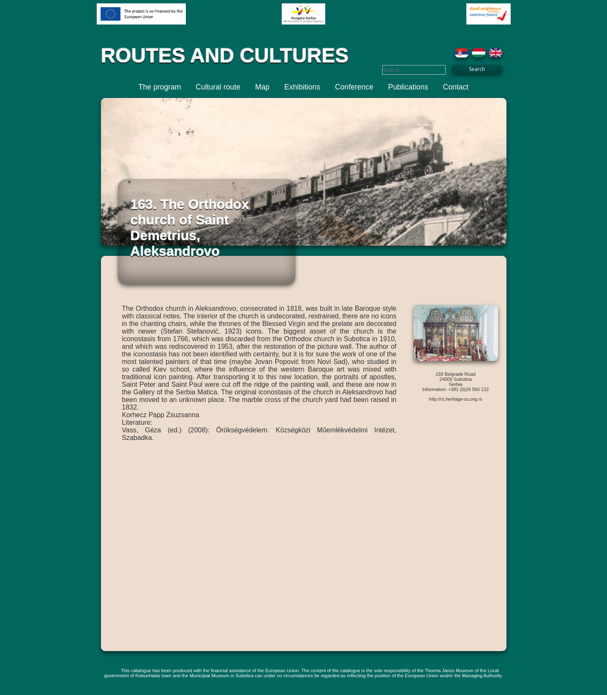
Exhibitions (302, 87)
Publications (408, 87)
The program (160, 87)
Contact (456, 87)
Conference (354, 87)
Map (262, 87)
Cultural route (218, 87)
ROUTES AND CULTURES (225, 55)
